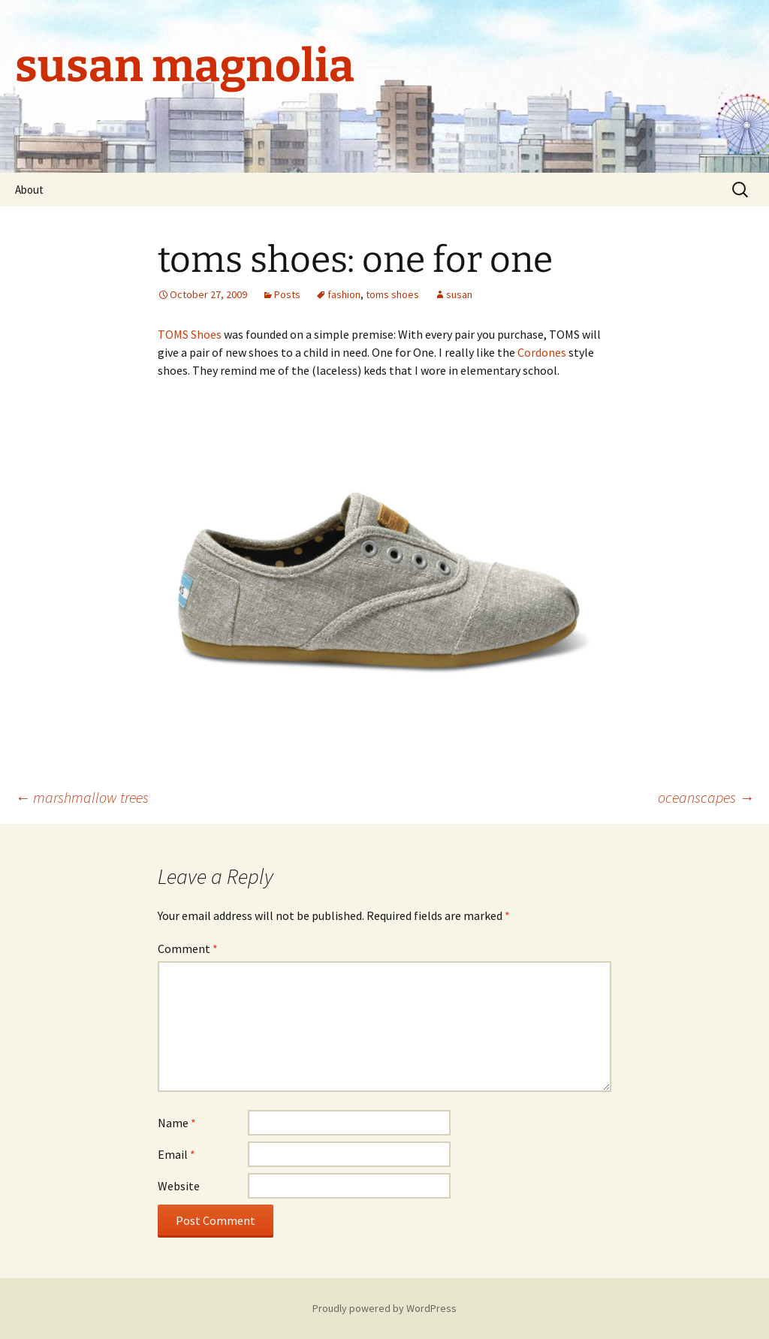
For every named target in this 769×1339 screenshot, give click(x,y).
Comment (188, 948)
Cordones (541, 352)
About (29, 189)
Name (177, 1122)
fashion (343, 294)
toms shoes (392, 294)
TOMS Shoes (190, 334)
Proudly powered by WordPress (384, 1308)
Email (176, 1154)
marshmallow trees (82, 797)
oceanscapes (706, 797)
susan (459, 294)
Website (179, 1185)
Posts (287, 294)
